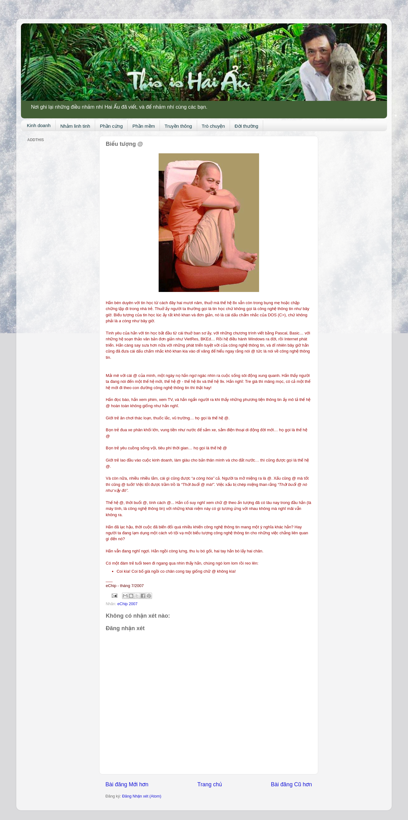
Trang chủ (209, 784)
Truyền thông (178, 126)
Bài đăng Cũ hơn (291, 784)
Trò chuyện (213, 126)
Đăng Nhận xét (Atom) (141, 796)
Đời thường (246, 126)
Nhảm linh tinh (75, 126)
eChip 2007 (127, 604)
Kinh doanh (39, 125)
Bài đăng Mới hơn (126, 784)
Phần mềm (143, 126)
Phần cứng (111, 126)
